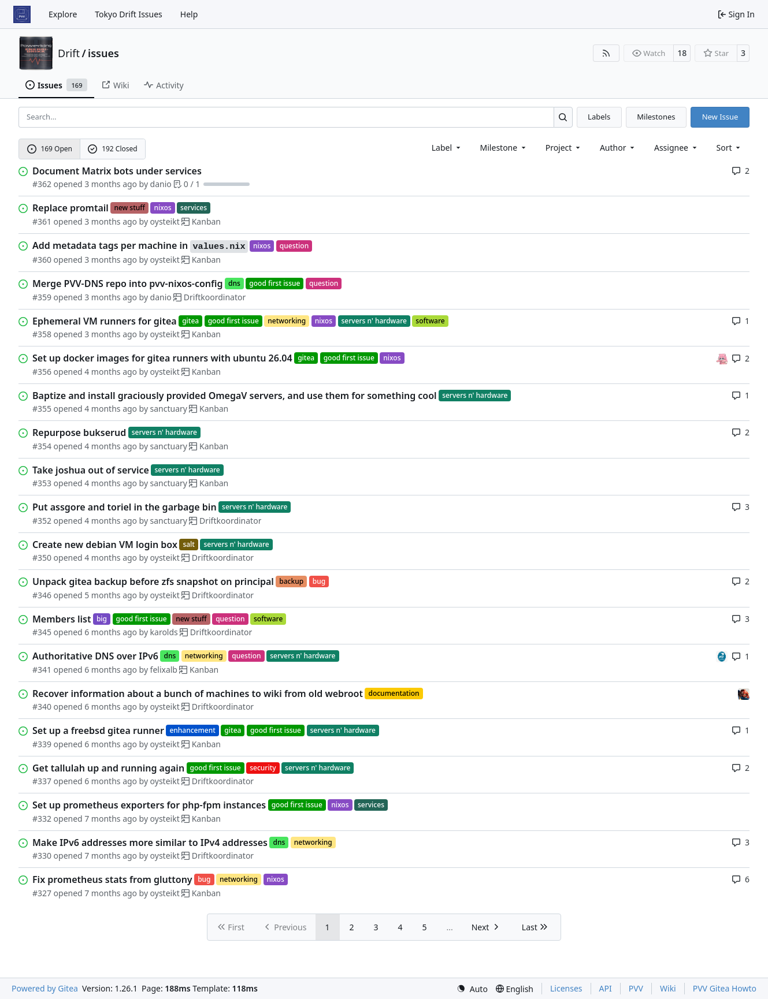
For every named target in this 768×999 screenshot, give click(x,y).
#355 (41, 408)
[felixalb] (722, 655)
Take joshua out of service (90, 470)
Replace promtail (70, 208)
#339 (41, 744)
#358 (41, 334)
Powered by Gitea (45, 988)
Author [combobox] (618, 147)
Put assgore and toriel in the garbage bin (124, 507)
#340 (41, 706)
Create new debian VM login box (104, 544)
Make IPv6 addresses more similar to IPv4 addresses (150, 842)
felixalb (163, 669)
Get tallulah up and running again (108, 768)
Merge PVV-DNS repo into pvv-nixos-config (127, 283)
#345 (41, 632)
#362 (41, 183)
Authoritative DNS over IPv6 (95, 656)
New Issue (720, 116)
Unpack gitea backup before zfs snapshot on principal (153, 581)
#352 (41, 520)
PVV (636, 988)
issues (103, 53)
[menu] (729, 147)
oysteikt (165, 221)
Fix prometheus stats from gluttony (112, 879)
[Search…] (563, 117)
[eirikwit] (744, 693)
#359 (41, 297)
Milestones (656, 116)
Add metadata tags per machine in (140, 246)
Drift (69, 53)
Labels (599, 116)
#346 (41, 595)
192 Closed (112, 149)
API (605, 988)
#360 (41, 259)
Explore (63, 14)
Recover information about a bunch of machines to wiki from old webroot (197, 693)
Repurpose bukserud (79, 432)
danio (161, 183)
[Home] (22, 14)
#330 (41, 855)
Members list (61, 619)
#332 (41, 818)
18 (682, 52)
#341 (41, 669)
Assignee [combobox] (676, 147)
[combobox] (447, 147)
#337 (41, 781)
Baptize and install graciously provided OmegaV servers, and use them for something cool (234, 395)
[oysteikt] (722, 357)
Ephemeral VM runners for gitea (104, 321)
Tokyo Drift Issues (128, 14)
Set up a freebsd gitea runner (98, 730)
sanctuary (168, 408)
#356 (41, 371)
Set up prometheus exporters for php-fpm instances (149, 805)
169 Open (49, 149)
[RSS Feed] (606, 53)
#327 (41, 893)
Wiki (668, 988)
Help (189, 14)
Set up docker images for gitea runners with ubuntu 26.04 (162, 358)
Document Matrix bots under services (117, 171)
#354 (41, 446)
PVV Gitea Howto (724, 988)
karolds (164, 632)
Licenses (566, 988)
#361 (41, 221)
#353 (41, 483)
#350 (41, 557)
